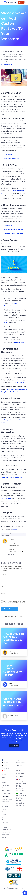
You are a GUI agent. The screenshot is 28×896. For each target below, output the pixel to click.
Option (12, 229)
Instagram (6, 765)
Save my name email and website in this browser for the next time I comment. (13, 602)
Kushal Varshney (14, 545)
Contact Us (14, 745)
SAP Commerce (6, 832)
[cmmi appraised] (14, 862)
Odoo (3, 804)
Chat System (8, 154)
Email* (3, 593)
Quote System (6, 498)
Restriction (19, 229)
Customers (5, 788)
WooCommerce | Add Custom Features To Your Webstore (13, 534)
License (18, 770)
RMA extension (20, 382)
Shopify (4, 814)
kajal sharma (11, 539)
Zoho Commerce (6, 840)
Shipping (7, 229)
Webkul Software (20, 887)
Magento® (5, 806)
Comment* (4, 574)
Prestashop (5, 809)
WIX (3, 825)
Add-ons (4, 777)
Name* (3, 586)
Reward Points (19, 342)
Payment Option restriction (13, 234)
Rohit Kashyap (12, 652)
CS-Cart (4, 817)
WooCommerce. (7, 64)
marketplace (5, 2)
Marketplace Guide (7, 793)
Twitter (6, 762)
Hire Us (21, 2)
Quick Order (8, 225)
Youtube (6, 770)
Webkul (10, 683)
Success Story (5, 785)
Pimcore (4, 837)
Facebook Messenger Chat (13, 158)
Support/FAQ (19, 765)
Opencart (4, 812)
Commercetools (6, 834)
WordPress (5, 822)
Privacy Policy (20, 773)
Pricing (4, 782)
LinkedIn (6, 768)
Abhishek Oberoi (13, 715)
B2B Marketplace (6, 790)
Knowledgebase (20, 762)
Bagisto (4, 819)
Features (4, 780)
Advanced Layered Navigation (11, 477)
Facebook (6, 760)
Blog (17, 760)
